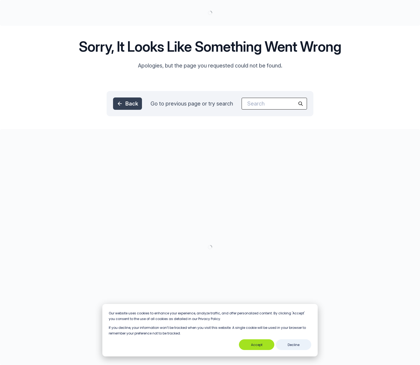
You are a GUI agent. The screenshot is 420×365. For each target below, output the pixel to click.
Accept (256, 345)
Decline (293, 345)
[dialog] (210, 330)
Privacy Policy (209, 319)
